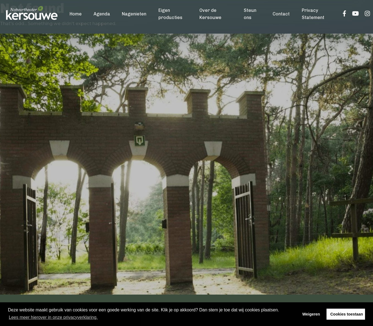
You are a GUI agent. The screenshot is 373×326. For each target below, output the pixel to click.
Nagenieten (134, 14)
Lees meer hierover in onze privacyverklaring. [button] (53, 317)
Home (76, 14)
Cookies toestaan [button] (346, 314)
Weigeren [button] (311, 314)
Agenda (102, 14)
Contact (281, 14)
